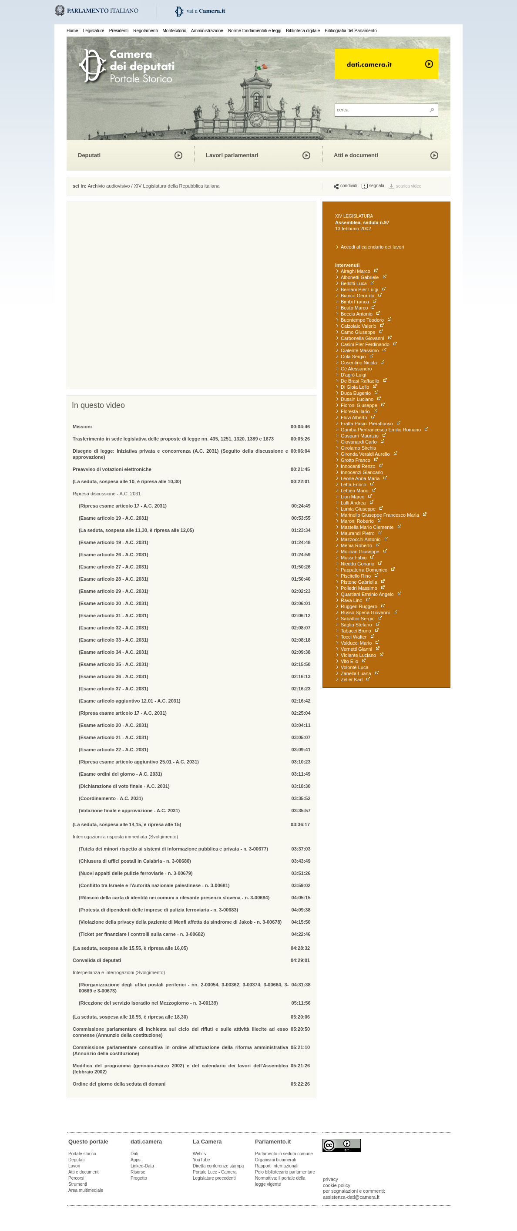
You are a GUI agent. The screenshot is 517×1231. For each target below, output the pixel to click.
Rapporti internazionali (277, 1166)
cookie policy (336, 1185)
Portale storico (82, 1153)
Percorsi (76, 1178)
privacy (330, 1179)
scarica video (408, 186)
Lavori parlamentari (232, 155)
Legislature (93, 30)
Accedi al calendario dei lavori (369, 247)
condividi (345, 186)
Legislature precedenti (214, 1178)
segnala (373, 186)
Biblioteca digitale (303, 30)
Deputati (89, 155)
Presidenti (118, 30)
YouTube (201, 1159)
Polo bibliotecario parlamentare (285, 1172)
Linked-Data (142, 1166)
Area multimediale (85, 1190)
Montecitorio (174, 30)
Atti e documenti (356, 155)
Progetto (139, 1178)
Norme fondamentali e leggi (254, 30)
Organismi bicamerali (275, 1159)
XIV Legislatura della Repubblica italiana (177, 185)
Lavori (74, 1166)
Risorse (138, 1172)
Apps (136, 1159)
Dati (134, 1153)
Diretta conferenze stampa (218, 1166)
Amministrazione (207, 30)
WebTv (200, 1153)
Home (72, 30)
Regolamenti (145, 30)
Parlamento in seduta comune (284, 1153)
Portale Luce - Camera (215, 1172)
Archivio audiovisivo (109, 185)
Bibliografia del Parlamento (351, 30)
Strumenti (77, 1184)
